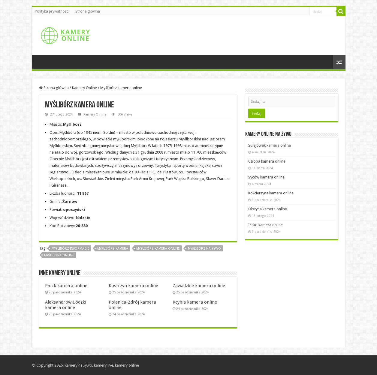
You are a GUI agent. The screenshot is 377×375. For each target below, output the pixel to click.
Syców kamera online (266, 177)
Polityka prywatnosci (52, 11)
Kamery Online (84, 88)
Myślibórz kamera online (158, 248)
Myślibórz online (59, 255)
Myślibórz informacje (70, 248)
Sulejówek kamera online (269, 145)
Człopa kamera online (267, 161)
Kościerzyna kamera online (271, 193)
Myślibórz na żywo (204, 248)
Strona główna (87, 11)
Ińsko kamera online (265, 225)
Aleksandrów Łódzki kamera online (65, 304)
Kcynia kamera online (195, 302)
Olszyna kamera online (267, 209)
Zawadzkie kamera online (199, 285)
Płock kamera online (66, 285)
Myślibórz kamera (112, 248)
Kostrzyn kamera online (133, 285)
